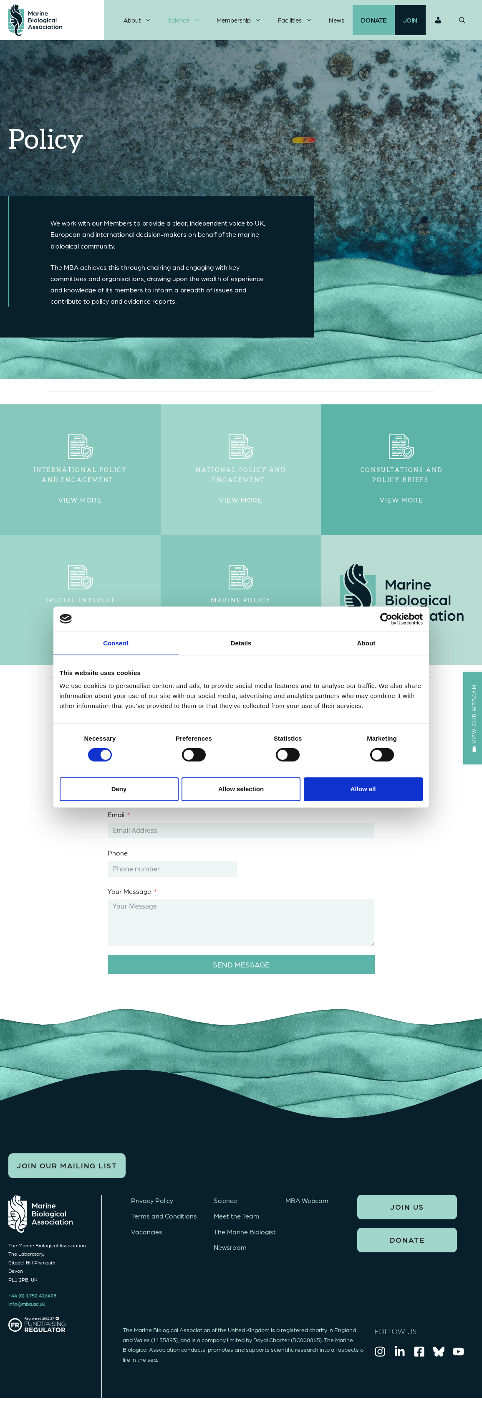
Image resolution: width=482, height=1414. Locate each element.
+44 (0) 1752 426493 (32, 1301)
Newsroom (230, 1253)
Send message (241, 970)
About (141, 23)
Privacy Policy (152, 1206)
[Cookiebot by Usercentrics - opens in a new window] (386, 618)
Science (188, 23)
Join (410, 23)
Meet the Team (236, 1221)
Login (438, 23)
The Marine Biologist (245, 1237)
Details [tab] (241, 642)
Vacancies (146, 1237)
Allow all (363, 788)
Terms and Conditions (164, 1221)
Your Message (129, 897)
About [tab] (366, 642)
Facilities (299, 23)
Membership (243, 23)
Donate (373, 23)
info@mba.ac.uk (26, 1309)
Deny (119, 788)
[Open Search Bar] (462, 23)
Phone (118, 858)
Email (116, 820)
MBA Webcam (306, 1206)
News (336, 23)
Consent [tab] (116, 642)
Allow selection (241, 788)
